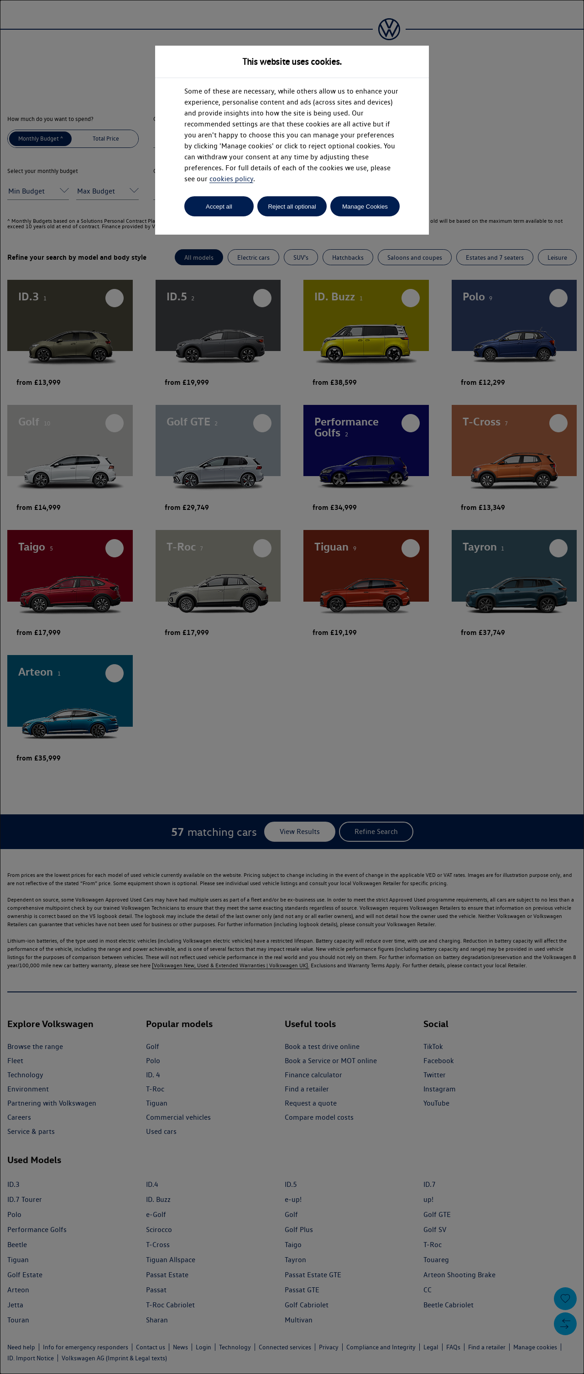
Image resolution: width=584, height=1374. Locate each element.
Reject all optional (292, 206)
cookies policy (231, 178)
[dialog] (292, 687)
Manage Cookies (365, 206)
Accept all (219, 206)
